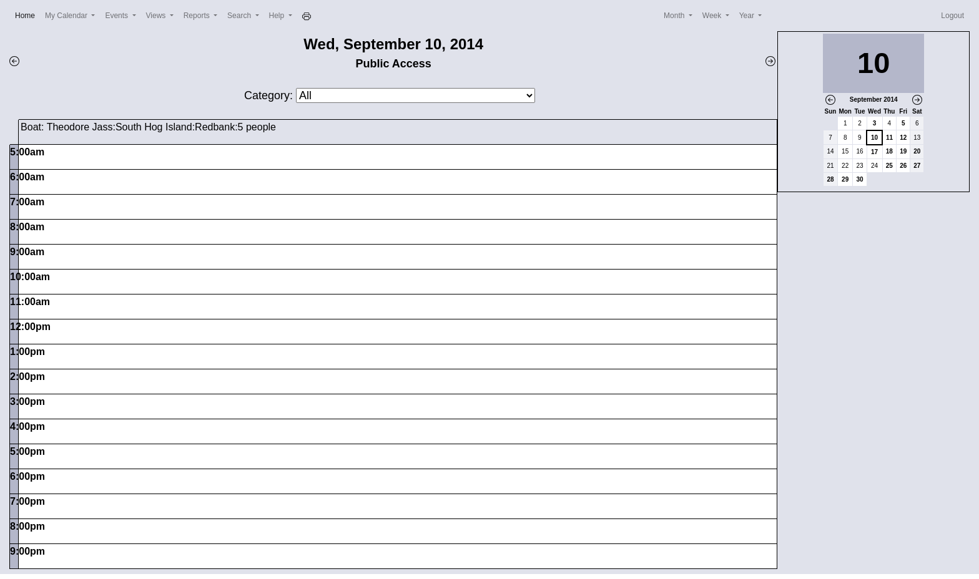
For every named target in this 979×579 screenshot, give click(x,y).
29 (845, 179)
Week (713, 15)
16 (859, 151)
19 (903, 151)
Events (117, 15)
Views (157, 15)
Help (278, 15)
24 (874, 165)
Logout (952, 15)
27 (916, 165)
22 (845, 165)
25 (889, 165)
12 (903, 137)
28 (830, 179)
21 (830, 165)
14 (830, 151)
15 (845, 151)
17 (874, 151)
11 (889, 137)
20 (916, 151)
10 (874, 137)
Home (27, 14)
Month (675, 15)
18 (889, 151)
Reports (198, 15)
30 (859, 179)
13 (916, 137)
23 (859, 165)
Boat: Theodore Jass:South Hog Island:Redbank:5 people (148, 127)
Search (240, 15)
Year (748, 15)
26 (903, 165)
